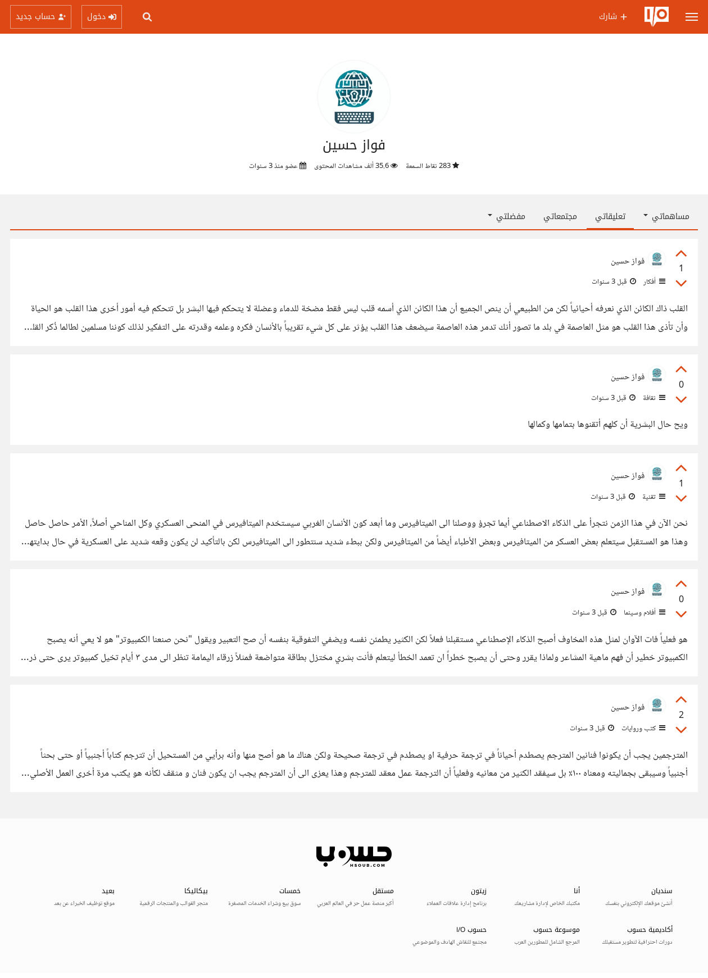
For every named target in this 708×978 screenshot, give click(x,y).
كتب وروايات (642, 728)
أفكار (653, 282)
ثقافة (653, 398)
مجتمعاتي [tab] (560, 216)
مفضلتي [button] (506, 216)
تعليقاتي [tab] (610, 216)
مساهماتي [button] (666, 216)
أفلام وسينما (643, 613)
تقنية (653, 497)
